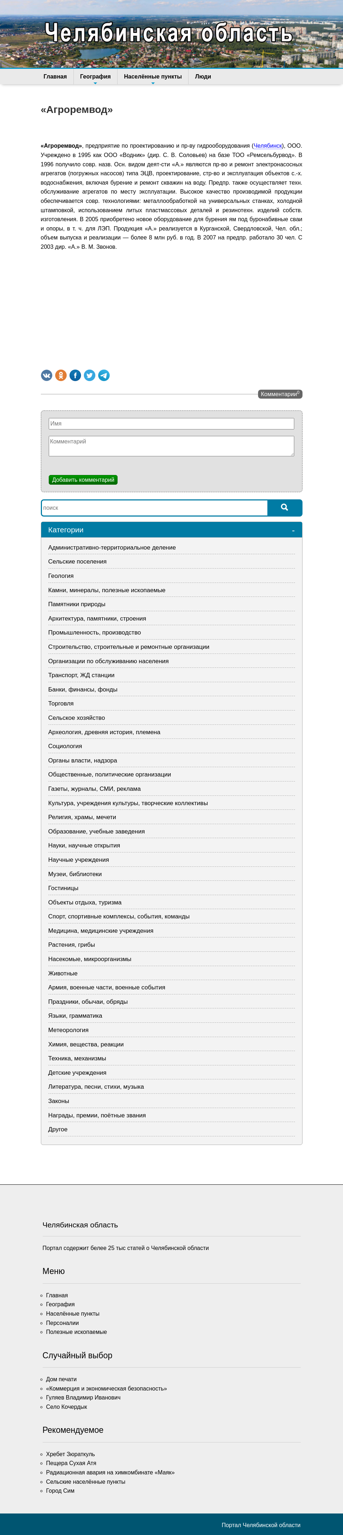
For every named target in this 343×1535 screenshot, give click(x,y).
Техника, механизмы (77, 1058)
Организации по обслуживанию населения (108, 661)
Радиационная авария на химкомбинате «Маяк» (110, 1472)
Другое (58, 1129)
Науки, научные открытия (84, 845)
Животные (63, 973)
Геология (61, 575)
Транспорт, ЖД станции (81, 675)
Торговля (61, 703)
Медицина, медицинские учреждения (101, 930)
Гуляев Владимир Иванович (83, 1397)
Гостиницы (63, 888)
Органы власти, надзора (82, 760)
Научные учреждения (78, 859)
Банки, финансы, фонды (83, 689)
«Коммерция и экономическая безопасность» (106, 1389)
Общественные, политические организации (109, 774)
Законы (58, 1101)
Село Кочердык (66, 1407)
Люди (203, 76)
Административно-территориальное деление (112, 547)
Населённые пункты (153, 78)
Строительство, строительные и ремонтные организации (129, 646)
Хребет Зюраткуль (70, 1454)
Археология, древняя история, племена (104, 732)
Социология (65, 746)
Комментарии (280, 393)
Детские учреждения (77, 1072)
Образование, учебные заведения (96, 831)
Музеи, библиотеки (75, 874)
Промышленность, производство (94, 632)
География (95, 78)
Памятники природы (77, 604)
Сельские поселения (77, 561)
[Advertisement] (171, 308)
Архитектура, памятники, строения (97, 618)
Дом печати (61, 1379)
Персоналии (62, 1323)
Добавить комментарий (83, 480)
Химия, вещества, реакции (86, 1044)
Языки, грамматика (75, 1015)
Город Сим (60, 1491)
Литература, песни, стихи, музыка (96, 1086)
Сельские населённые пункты (85, 1482)
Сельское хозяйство (76, 717)
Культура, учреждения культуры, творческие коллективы (128, 803)
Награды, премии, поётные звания (97, 1115)
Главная (55, 76)
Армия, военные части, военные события (107, 987)
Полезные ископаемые (76, 1332)
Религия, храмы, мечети (82, 817)
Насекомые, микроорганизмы (90, 959)
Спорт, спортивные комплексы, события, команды (119, 916)
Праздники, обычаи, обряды (88, 1001)
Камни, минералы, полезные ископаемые (107, 590)
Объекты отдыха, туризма (85, 902)
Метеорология (68, 1030)
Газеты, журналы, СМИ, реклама (94, 788)
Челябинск (268, 146)
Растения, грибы (71, 944)
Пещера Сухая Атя (71, 1463)
